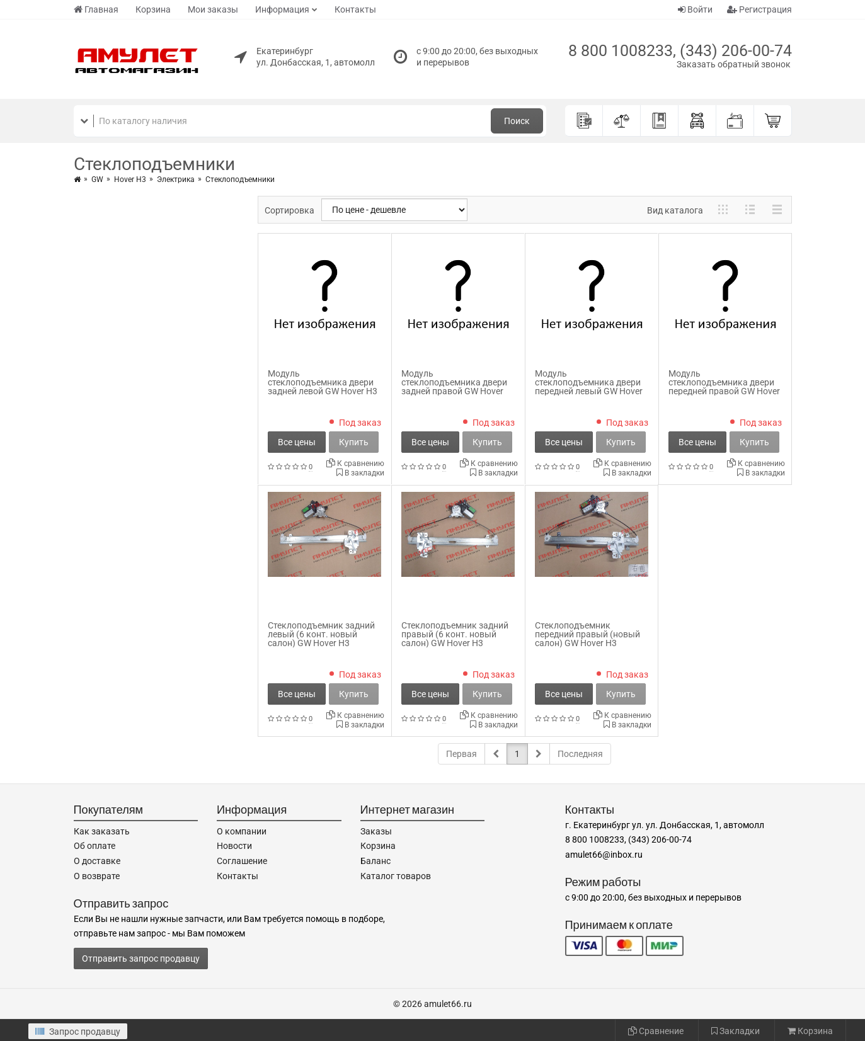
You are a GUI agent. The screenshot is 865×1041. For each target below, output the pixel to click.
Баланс (375, 861)
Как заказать (102, 831)
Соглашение (242, 861)
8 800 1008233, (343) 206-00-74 (680, 51)
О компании (241, 831)
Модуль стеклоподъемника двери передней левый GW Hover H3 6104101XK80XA (589, 386)
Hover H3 (130, 179)
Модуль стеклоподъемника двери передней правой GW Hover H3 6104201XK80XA (724, 386)
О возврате (97, 876)
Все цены (297, 442)
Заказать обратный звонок (734, 64)
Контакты (355, 9)
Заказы (376, 831)
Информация (282, 9)
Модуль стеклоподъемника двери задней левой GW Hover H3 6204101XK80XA (322, 386)
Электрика (176, 179)
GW (97, 179)
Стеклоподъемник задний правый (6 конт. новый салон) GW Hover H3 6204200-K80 (454, 638)
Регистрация (759, 9)
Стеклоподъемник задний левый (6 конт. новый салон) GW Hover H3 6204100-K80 (321, 638)
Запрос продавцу (77, 1032)
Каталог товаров (395, 876)
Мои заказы (213, 9)
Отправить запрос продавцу (141, 958)
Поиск (517, 121)
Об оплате (94, 846)
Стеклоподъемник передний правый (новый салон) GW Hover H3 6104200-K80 (587, 638)
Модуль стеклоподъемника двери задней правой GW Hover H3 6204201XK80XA (454, 386)
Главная (96, 9)
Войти (695, 9)
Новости (234, 846)
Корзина (153, 9)
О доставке (97, 861)
